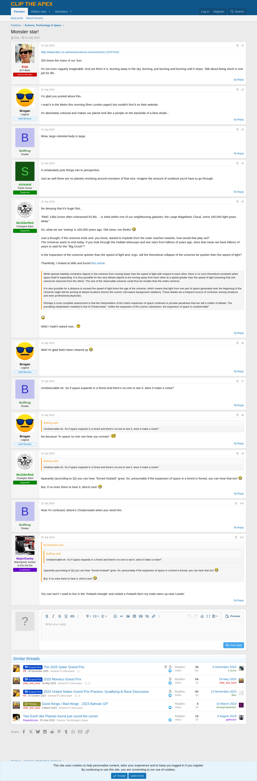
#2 (242, 89)
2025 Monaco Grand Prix (62, 679)
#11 (242, 537)
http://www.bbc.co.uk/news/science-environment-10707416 (80, 52)
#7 (242, 381)
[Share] (237, 45)
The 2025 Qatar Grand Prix (63, 667)
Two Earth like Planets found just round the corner (60, 716)
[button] (49, 11)
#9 (242, 453)
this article (98, 263)
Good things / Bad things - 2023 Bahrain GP (75, 704)
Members (61, 11)
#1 (242, 45)
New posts (17, 18)
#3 (242, 129)
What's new (38, 11)
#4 (242, 163)
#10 (242, 503)
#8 (242, 415)
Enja (16, 37)
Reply (240, 79)
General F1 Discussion (62, 671)
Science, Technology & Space (72, 720)
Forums (19, 11)
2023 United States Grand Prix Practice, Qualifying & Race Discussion (96, 692)
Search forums (34, 18)
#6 (242, 343)
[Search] (237, 11)
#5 (242, 201)
